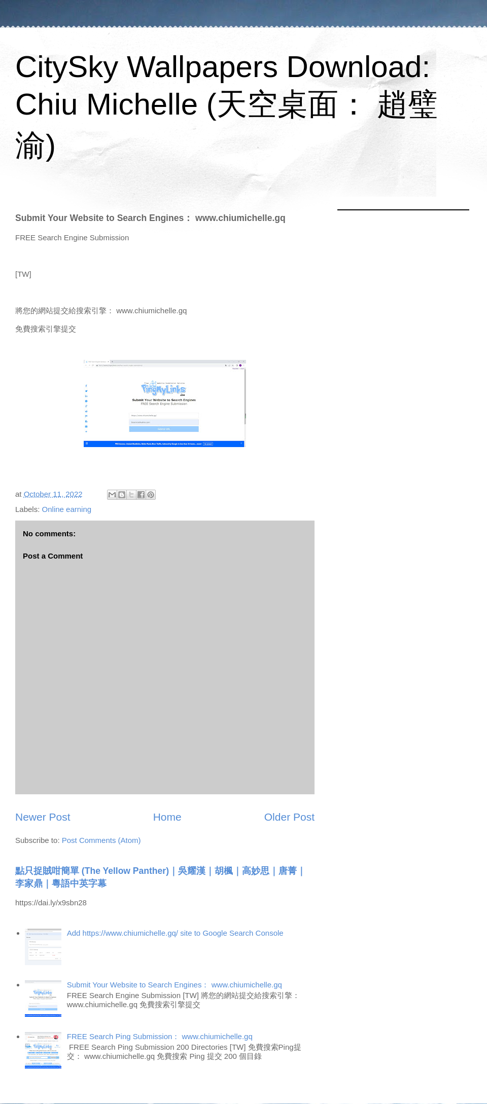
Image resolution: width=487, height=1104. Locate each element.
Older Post (289, 817)
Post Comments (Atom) (101, 840)
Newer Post (43, 817)
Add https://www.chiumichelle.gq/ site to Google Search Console (175, 933)
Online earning (67, 509)
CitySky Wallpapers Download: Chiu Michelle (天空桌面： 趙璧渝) (226, 106)
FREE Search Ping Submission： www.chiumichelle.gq (160, 1036)
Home (167, 817)
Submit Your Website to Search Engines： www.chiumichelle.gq (174, 984)
